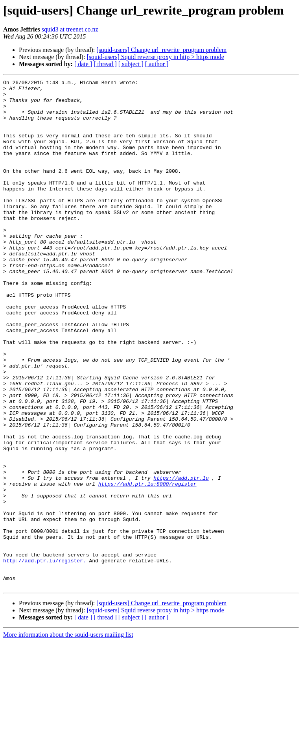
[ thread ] (105, 64)
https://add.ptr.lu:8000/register (147, 565)
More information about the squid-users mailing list (68, 736)
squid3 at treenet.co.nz (70, 29)
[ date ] (83, 64)
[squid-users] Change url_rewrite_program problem (161, 49)
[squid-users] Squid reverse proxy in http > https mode (155, 57)
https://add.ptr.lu (180, 558)
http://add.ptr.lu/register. (44, 657)
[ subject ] (131, 64)
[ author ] (157, 64)
